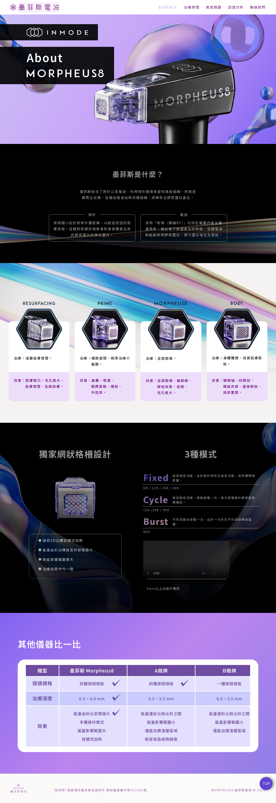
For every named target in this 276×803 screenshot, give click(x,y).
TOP (266, 783)
